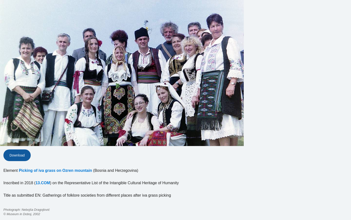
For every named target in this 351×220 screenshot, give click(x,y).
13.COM (43, 183)
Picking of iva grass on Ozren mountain (55, 170)
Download (17, 155)
